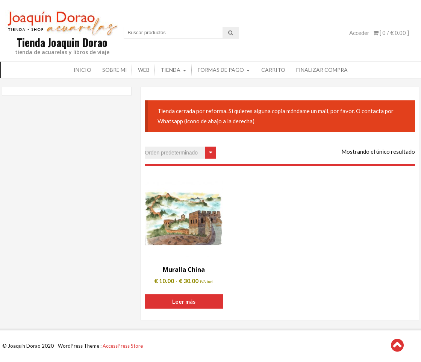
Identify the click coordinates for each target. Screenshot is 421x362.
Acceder (359, 32)
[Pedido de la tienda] (180, 153)
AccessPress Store (123, 346)
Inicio (82, 70)
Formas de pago (221, 70)
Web (144, 70)
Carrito (273, 70)
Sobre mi (114, 70)
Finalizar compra (322, 70)
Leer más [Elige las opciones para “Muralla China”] (183, 301)
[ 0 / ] (391, 32)
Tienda (170, 70)
